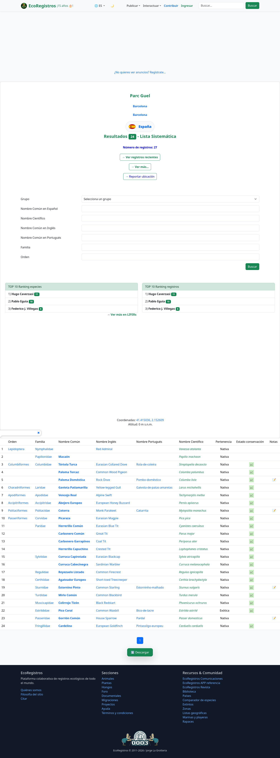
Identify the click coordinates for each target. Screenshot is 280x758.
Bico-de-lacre (145, 610)
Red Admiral (104, 449)
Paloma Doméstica (71, 480)
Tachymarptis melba (192, 495)
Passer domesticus (190, 618)
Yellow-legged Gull (108, 487)
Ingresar (187, 6)
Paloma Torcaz (68, 472)
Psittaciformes (17, 510)
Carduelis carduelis (191, 626)
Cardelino (65, 626)
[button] (140, 157)
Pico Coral (65, 610)
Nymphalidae (44, 449)
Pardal (140, 618)
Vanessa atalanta (190, 449)
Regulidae (42, 572)
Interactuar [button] (151, 6)
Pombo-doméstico (148, 480)
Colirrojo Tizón (68, 603)
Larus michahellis (190, 487)
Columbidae (43, 464)
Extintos (188, 704)
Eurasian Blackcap (108, 557)
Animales (108, 679)
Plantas (106, 683)
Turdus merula (188, 595)
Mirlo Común (67, 595)
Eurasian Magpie (107, 518)
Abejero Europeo (70, 503)
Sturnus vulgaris (189, 587)
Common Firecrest (108, 572)
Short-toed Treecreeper (111, 580)
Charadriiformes (19, 487)
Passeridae (42, 618)
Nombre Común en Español (39, 209)
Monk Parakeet (106, 510)
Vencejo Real (67, 495)
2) (21, 301)
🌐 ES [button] (98, 6)
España (145, 126)
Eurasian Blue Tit (107, 526)
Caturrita (142, 510)
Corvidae (41, 518)
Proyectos (108, 704)
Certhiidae (42, 580)
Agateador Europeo (72, 580)
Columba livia (187, 480)
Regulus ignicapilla (191, 572)
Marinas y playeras (195, 717)
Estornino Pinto (69, 587)
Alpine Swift (104, 495)
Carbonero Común (71, 534)
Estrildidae (42, 610)
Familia (25, 247)
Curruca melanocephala (194, 564)
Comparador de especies (199, 700)
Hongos (107, 687)
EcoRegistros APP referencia (201, 683)
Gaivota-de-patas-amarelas (154, 487)
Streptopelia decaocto (193, 464)
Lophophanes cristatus (193, 549)
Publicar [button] (132, 6)
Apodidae (41, 495)
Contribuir (171, 6)
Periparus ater (188, 541)
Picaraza (64, 518)
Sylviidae (41, 557)
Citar (24, 699)
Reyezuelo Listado (71, 572)
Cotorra (63, 510)
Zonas (187, 709)
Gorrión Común (69, 618)
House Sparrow (106, 618)
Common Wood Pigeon (111, 472)
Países (187, 696)
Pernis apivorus (189, 503)
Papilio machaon (190, 457)
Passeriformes (17, 518)
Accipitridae (43, 503)
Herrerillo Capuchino (73, 549)
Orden (25, 257)
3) (25, 309)
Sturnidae (41, 587)
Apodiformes (17, 495)
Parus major (187, 534)
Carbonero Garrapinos (74, 541)
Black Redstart (105, 603)
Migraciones (110, 700)
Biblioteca (189, 691)
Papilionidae (43, 457)
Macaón (64, 457)
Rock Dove (103, 480)
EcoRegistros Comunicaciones (203, 679)
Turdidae (41, 595)
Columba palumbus (191, 472)
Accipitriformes (18, 503)
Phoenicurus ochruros (193, 603)
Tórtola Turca (67, 464)
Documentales (111, 696)
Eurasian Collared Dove (111, 464)
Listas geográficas (195, 713)
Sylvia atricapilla (189, 557)
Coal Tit (101, 541)
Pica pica (184, 518)
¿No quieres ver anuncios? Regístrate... (140, 72)
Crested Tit (103, 549)
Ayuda (106, 709)
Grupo (25, 199)
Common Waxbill (107, 610)
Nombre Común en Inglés (38, 228)
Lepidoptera (16, 449)
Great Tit (102, 534)
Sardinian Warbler (108, 564)
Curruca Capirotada (72, 557)
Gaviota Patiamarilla (73, 487)
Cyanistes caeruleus (191, 526)
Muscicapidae (44, 603)
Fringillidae (42, 626)
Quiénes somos (31, 690)
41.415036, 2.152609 (150, 420)
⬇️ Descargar (140, 652)
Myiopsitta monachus (192, 510)
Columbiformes (18, 464)
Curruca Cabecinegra (73, 564)
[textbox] (170, 208)
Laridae (40, 487)
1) (23, 294)
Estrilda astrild (188, 610)
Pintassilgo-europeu (149, 626)
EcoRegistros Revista (196, 687)
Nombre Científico (33, 218)
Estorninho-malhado (150, 587)
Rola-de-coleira (146, 464)
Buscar (252, 6)
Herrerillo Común (70, 526)
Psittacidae (42, 510)
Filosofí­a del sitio (32, 694)
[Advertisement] (140, 41)
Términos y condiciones (117, 713)
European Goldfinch (109, 626)
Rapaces (188, 721)
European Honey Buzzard (113, 503)
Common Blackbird (109, 595)
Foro (105, 691)
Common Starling (108, 587)
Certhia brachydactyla (193, 580)
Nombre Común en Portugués (41, 238)
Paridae (40, 526)
